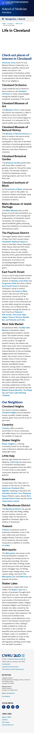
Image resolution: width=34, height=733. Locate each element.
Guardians (6, 493)
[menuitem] (17, 717)
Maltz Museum (12, 210)
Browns (14, 493)
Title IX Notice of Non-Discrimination (13, 669)
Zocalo (9, 315)
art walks (6, 545)
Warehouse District (13, 509)
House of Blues (21, 291)
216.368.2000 (6, 664)
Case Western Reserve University (16, 659)
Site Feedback (6, 696)
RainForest (23, 577)
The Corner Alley (19, 315)
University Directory (8, 725)
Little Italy (14, 462)
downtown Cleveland (10, 488)
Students (10, 23)
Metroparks (10, 553)
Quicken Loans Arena (19, 281)
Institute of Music (14, 189)
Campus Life (19, 23)
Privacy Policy (14, 667)
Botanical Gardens (13, 163)
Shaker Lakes (17, 590)
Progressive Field (9, 283)
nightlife (5, 491)
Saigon (5, 317)
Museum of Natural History (17, 134)
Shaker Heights (8, 444)
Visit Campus (6, 722)
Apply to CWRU (6, 717)
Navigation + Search (13, 19)
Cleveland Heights (9, 412)
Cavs (20, 493)
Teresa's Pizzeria (15, 317)
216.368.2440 (10, 693)
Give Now (5, 720)
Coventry (6, 428)
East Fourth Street (9, 286)
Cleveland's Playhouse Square (14, 242)
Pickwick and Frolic (17, 320)
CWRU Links (7, 714)
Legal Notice (6, 667)
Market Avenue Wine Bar (12, 390)
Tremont (5, 530)
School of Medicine (14, 9)
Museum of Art (12, 110)
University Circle (8, 63)
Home (4, 23)
